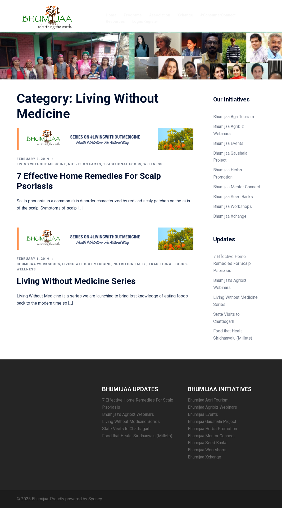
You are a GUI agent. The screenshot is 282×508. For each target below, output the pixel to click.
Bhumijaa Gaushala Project (212, 421)
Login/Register (145, 21)
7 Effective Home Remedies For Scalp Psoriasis (232, 263)
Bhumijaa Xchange (230, 216)
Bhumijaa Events (228, 143)
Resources (115, 21)
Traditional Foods (122, 164)
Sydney (95, 498)
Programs (133, 15)
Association (159, 15)
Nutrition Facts (84, 164)
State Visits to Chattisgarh (126, 428)
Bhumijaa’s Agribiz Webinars (128, 414)
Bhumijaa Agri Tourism (233, 116)
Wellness (152, 164)
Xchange (185, 15)
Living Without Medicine (41, 164)
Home (111, 15)
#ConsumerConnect (217, 15)
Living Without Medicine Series (76, 281)
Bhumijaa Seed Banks (233, 196)
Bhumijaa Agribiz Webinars (212, 407)
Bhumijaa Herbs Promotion (212, 428)
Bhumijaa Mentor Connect (236, 186)
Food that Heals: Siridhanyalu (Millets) (137, 435)
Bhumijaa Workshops (38, 264)
